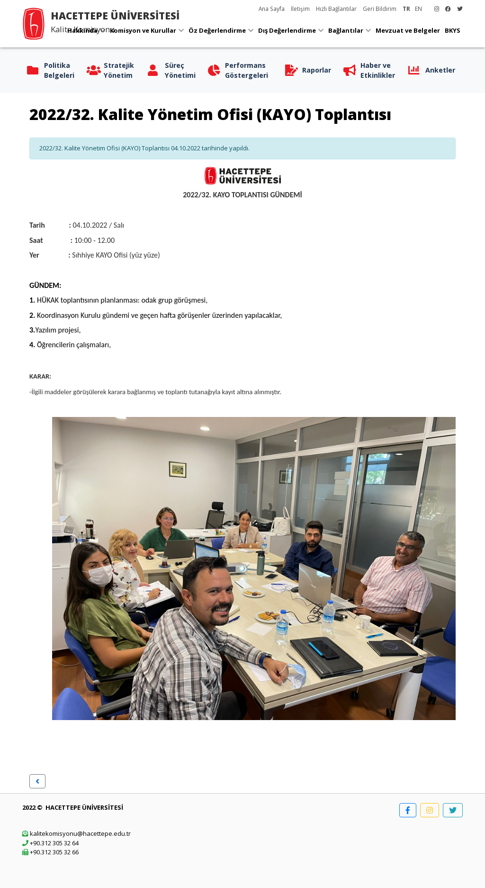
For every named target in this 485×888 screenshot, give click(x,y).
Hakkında (82, 30)
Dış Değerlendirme (287, 30)
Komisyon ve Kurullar (143, 30)
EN (418, 8)
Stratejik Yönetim (119, 70)
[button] (37, 781)
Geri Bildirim (379, 8)
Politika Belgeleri (59, 70)
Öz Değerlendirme (217, 30)
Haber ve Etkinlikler (377, 70)
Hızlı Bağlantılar (336, 8)
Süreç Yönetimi (180, 70)
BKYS (452, 30)
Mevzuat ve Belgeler (408, 30)
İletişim (300, 8)
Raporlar (316, 69)
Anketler (440, 69)
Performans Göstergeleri (246, 70)
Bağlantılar (345, 30)
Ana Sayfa (272, 8)
